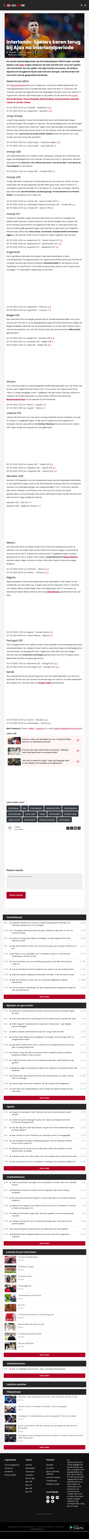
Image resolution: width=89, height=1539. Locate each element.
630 (82, 1076)
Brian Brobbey (47, 99)
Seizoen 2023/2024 (25, 1343)
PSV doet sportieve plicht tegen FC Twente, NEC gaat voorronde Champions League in (42, 1199)
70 (83, 1089)
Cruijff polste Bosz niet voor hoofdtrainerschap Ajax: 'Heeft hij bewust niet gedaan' (41, 1061)
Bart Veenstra (38, 52)
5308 (82, 980)
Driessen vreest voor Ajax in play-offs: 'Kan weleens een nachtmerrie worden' (43, 1156)
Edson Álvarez (71, 557)
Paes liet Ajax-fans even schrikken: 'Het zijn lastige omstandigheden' (39, 1083)
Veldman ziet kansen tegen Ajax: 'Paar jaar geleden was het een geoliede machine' (41, 1214)
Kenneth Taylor (70, 814)
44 (82, 1060)
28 (83, 1127)
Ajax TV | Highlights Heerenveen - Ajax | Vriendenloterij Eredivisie (37, 1369)
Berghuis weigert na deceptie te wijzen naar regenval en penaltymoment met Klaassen (43, 1069)
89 (83, 1037)
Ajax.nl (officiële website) (52, 1472)
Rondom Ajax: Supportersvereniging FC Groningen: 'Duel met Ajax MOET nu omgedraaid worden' (41, 1038)
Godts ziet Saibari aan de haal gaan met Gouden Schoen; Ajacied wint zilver (42, 1018)
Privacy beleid (10, 1475)
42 (83, 946)
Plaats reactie (16, 895)
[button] (82, 5)
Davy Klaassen (62, 99)
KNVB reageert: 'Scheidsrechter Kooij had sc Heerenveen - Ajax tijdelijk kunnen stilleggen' (40, 1025)
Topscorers (29, 1471)
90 (83, 938)
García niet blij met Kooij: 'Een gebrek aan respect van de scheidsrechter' (41, 969)
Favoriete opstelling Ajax (28, 1257)
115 (83, 930)
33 (83, 1112)
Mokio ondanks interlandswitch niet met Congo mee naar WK (36, 1032)
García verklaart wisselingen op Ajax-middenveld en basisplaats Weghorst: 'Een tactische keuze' (42, 988)
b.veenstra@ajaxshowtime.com (67, 728)
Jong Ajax (29, 1475)
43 (83, 1156)
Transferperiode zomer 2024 (29, 1295)
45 (83, 1024)
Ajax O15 (28, 1492)
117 (83, 1148)
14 (83, 1141)
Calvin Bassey (53, 591)
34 (83, 1190)
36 (83, 1221)
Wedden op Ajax (52, 1484)
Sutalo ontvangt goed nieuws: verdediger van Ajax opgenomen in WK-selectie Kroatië (40, 939)
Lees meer (44, 996)
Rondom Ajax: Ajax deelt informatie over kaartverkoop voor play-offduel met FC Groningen (41, 1077)
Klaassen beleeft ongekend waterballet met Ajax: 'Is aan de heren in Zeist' (41, 974)
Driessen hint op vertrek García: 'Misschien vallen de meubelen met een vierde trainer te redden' (40, 1149)
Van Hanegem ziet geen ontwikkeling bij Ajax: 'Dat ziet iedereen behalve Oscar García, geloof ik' (40, 1142)
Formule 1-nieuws (53, 1477)
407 (82, 923)
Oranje (74, 95)
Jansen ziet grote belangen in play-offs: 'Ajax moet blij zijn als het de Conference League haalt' (39, 1121)
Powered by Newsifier (44, 1514)
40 (83, 1068)
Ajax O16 (28, 1488)
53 (83, 987)
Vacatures (9, 1468)
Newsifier (49, 1465)
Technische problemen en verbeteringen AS (36, 1314)
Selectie (28, 1465)
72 (83, 954)
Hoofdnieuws (13, 808)
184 (82, 961)
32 (83, 1135)
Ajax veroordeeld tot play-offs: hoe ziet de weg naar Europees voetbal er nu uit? (43, 947)
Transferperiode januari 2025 (29, 1334)
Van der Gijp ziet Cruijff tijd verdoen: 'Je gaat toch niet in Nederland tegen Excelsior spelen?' (41, 1128)
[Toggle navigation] (5, 5)
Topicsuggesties (24, 1286)
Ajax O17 (28, 1485)
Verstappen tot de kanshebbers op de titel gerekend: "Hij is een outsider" (47, 1416)
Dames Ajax (30, 1478)
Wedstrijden (30, 1468)
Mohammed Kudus (15, 399)
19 (83, 1206)
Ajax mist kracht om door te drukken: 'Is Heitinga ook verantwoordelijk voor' (42, 1161)
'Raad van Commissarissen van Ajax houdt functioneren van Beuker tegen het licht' (41, 1012)
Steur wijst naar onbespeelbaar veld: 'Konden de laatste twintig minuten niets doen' (41, 1090)
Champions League (26, 1266)
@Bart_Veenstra (36, 728)
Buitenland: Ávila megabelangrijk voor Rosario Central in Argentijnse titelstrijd (39, 1235)
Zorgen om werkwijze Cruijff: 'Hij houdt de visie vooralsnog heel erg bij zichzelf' (39, 1113)
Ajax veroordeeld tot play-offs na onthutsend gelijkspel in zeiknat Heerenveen (38, 981)
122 (82, 969)
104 (82, 974)
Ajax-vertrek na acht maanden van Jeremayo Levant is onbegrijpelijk (39, 1135)
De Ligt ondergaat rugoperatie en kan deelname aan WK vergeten (38, 1229)
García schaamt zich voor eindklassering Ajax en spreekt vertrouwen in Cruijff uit (40, 962)
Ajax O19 (28, 1481)
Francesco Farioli (25, 1276)
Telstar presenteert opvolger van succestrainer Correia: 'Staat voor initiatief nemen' (42, 1183)
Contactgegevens (12, 1465)
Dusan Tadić (44, 682)
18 (83, 1018)
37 (83, 1045)
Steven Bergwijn (31, 99)
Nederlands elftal (18, 85)
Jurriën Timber (23, 102)
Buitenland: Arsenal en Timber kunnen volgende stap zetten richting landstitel (39, 1191)
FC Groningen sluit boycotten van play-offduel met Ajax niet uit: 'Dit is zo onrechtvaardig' (41, 931)
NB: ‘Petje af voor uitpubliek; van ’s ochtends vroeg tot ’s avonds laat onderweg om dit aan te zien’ (39, 955)
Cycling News (51, 1481)
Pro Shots (50, 1468)
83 (83, 1011)
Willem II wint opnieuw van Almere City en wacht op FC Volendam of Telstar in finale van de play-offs (42, 1207)
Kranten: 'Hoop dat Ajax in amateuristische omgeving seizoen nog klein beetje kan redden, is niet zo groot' (40, 1053)
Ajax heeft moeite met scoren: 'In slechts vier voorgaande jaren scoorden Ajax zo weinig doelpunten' (41, 1046)
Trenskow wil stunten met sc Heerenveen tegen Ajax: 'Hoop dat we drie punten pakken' (40, 1222)
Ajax (21, 64)
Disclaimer (9, 1471)
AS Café (21, 1305)
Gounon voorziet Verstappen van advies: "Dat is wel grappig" (42, 1406)
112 (48, 52)
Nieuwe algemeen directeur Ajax (31, 1324)
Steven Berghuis (14, 99)
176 (82, 1052)
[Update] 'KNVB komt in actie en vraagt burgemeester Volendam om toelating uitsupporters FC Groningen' (39, 924)
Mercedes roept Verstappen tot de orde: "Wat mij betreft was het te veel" (48, 1397)
